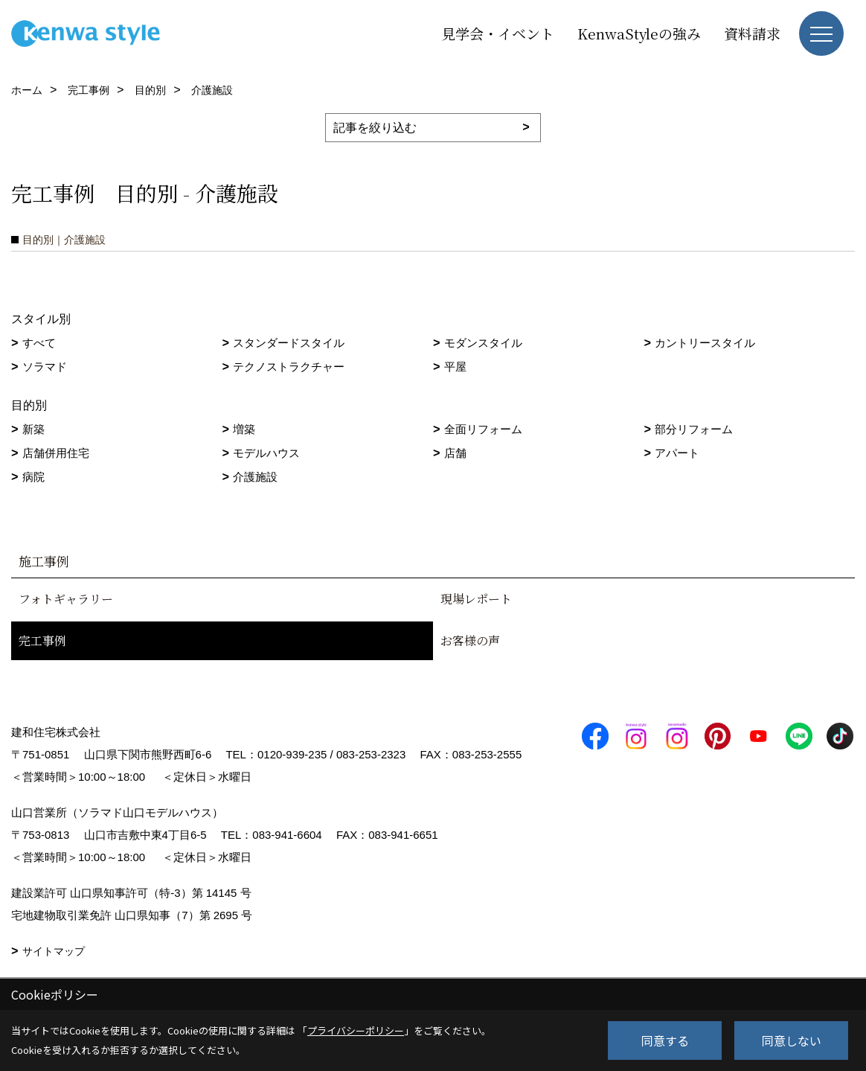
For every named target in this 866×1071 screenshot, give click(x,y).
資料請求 (752, 33)
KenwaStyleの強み (639, 33)
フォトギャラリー (66, 598)
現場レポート (476, 598)
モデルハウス (266, 453)
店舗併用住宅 (55, 453)
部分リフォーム (694, 429)
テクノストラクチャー (288, 366)
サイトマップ (53, 951)
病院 (33, 476)
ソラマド (44, 366)
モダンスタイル (483, 342)
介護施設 (255, 476)
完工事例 (42, 640)
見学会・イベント (497, 33)
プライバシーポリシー (355, 1030)
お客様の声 (470, 640)
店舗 (455, 453)
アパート (677, 453)
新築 (33, 429)
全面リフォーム (483, 429)
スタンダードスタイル (288, 342)
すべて (39, 342)
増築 (244, 429)
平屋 (455, 366)
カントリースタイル (705, 342)
